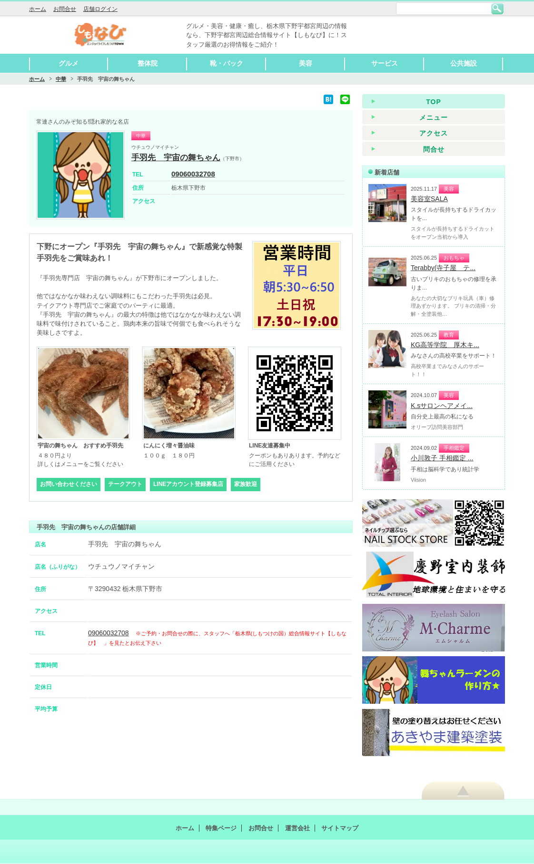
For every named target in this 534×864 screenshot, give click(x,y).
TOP (433, 102)
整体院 (148, 63)
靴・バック (226, 63)
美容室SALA (429, 199)
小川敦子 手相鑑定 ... (442, 458)
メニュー (433, 117)
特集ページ (221, 828)
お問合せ (64, 9)
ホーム (37, 9)
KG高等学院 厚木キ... (445, 345)
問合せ (434, 149)
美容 (305, 63)
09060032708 (193, 174)
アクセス (433, 133)
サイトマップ (339, 828)
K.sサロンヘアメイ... (442, 405)
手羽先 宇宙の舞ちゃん (175, 157)
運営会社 (297, 828)
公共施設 (463, 63)
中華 (61, 79)
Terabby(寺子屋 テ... (443, 268)
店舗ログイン (100, 9)
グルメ (69, 63)
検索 (497, 8)
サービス (384, 63)
